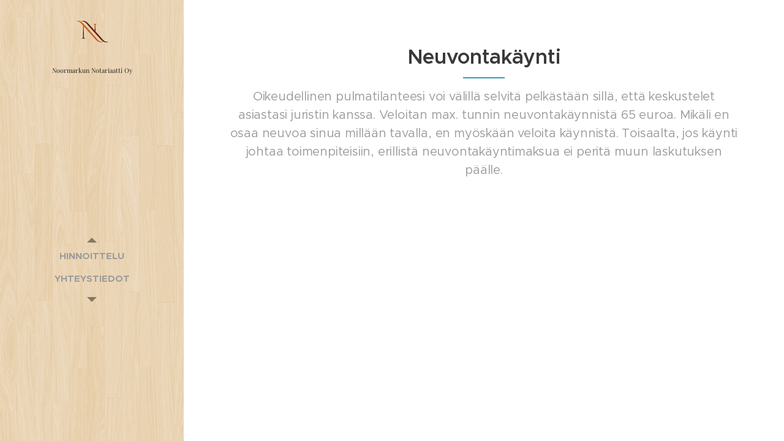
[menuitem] (92, 256)
